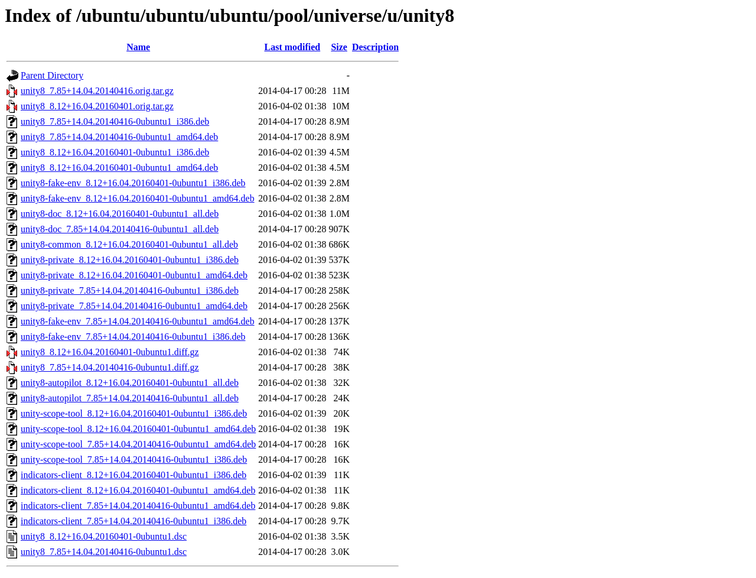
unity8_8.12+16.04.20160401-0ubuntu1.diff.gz (110, 352)
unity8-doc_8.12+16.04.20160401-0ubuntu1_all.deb (120, 214)
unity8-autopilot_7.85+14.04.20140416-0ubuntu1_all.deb (130, 398)
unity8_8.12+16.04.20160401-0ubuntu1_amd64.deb (119, 168)
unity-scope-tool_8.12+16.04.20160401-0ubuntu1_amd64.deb (138, 429)
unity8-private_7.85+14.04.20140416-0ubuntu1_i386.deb (130, 290)
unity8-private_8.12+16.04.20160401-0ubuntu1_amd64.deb (134, 275)
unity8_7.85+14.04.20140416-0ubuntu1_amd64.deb (119, 137)
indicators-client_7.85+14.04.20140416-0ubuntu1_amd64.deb (138, 506)
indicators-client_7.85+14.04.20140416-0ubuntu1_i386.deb (133, 521)
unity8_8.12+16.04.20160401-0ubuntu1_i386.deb (115, 152)
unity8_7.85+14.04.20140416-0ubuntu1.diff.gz (110, 367)
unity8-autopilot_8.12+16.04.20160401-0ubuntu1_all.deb (130, 383)
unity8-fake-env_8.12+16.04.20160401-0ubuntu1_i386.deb (133, 183)
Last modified (293, 47)
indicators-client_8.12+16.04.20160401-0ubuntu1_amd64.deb (138, 490)
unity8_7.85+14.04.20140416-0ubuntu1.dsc (104, 552)
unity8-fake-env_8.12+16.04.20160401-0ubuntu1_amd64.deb (138, 198)
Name (138, 47)
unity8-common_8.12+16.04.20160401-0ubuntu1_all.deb (129, 244)
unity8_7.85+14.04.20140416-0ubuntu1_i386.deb (115, 121)
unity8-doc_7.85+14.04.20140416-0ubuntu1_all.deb (120, 229)
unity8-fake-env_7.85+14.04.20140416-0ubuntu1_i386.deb (133, 337)
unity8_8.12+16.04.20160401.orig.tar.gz (97, 106)
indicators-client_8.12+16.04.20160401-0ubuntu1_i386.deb (133, 475)
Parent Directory (52, 75)
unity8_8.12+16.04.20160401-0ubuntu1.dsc (104, 536)
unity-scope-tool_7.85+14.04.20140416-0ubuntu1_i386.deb (134, 459)
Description (375, 47)
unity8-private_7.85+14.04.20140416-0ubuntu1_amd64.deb (134, 306)
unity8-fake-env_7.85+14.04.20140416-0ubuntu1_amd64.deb (138, 321)
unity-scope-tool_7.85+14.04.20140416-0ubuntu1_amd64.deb (138, 444)
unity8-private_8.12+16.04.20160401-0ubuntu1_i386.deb (130, 260)
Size (339, 47)
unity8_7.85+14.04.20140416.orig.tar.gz (97, 91)
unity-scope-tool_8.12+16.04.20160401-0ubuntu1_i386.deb (134, 413)
